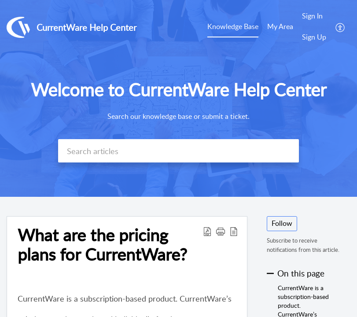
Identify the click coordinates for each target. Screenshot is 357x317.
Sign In (312, 16)
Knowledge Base (232, 26)
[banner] (178, 98)
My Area (280, 26)
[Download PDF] (207, 231)
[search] (178, 150)
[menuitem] (314, 27)
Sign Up (314, 37)
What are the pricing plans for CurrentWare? (102, 244)
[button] (220, 231)
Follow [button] (282, 223)
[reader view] (233, 231)
